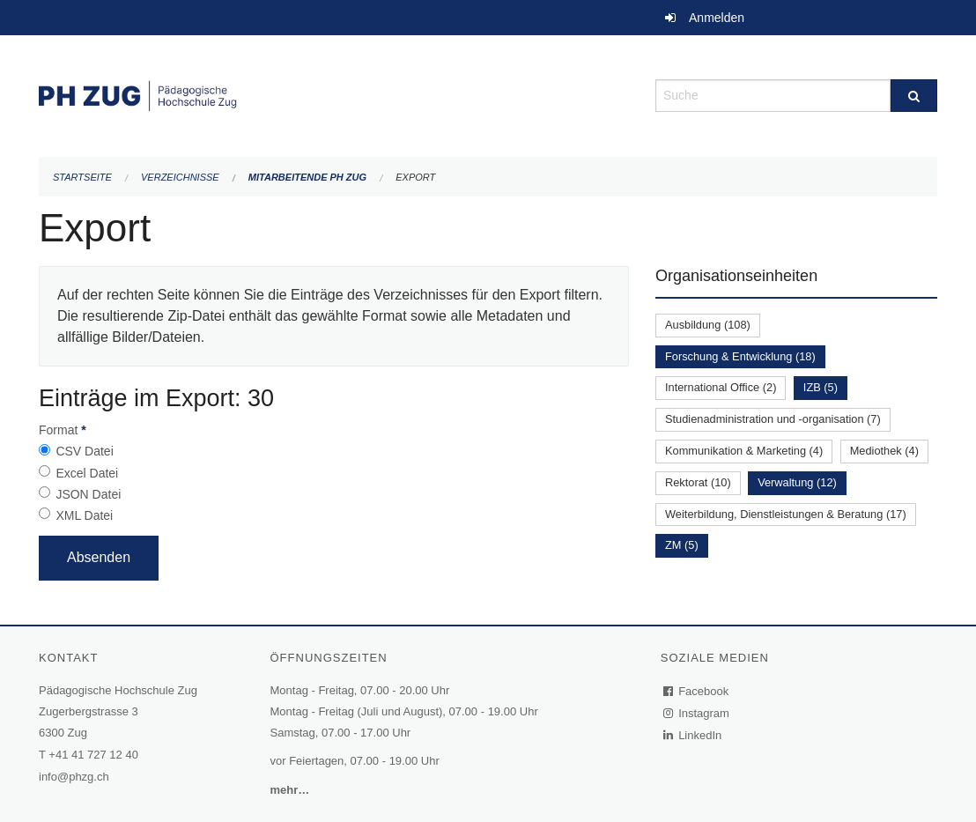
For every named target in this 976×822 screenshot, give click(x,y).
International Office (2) (720, 387)
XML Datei (84, 515)
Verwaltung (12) (797, 482)
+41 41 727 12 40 (93, 754)
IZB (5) (820, 387)
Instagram (697, 713)
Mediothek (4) (884, 450)
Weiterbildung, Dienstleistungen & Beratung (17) (785, 514)
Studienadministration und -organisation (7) (773, 419)
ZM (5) (682, 545)
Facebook (697, 691)
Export (415, 177)
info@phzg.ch (74, 776)
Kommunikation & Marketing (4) (744, 450)
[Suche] (914, 95)
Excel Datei (86, 473)
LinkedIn (693, 735)
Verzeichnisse (180, 177)
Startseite (82, 177)
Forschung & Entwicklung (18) (740, 356)
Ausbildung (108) (707, 324)
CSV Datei (84, 451)
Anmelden (716, 18)
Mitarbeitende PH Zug (307, 177)
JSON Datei (88, 494)
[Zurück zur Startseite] (334, 93)
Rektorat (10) (698, 482)
